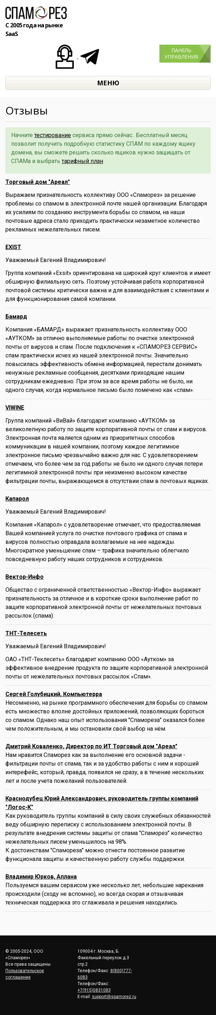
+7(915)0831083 (94, 990)
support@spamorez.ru (114, 996)
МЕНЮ (108, 82)
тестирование (52, 135)
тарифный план (82, 161)
